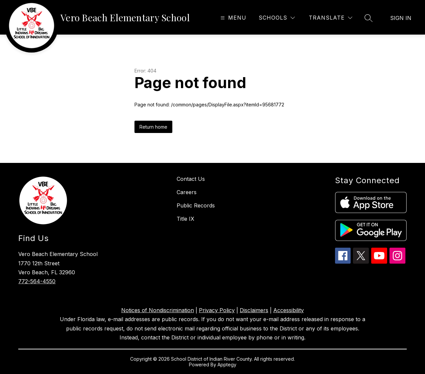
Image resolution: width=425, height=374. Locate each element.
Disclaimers (254, 310)
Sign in (400, 18)
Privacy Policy (217, 310)
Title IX (185, 218)
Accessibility (288, 310)
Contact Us (191, 179)
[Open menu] (232, 18)
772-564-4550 (36, 281)
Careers (187, 192)
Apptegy (226, 364)
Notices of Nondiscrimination (157, 310)
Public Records (196, 205)
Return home (153, 127)
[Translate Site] (330, 18)
